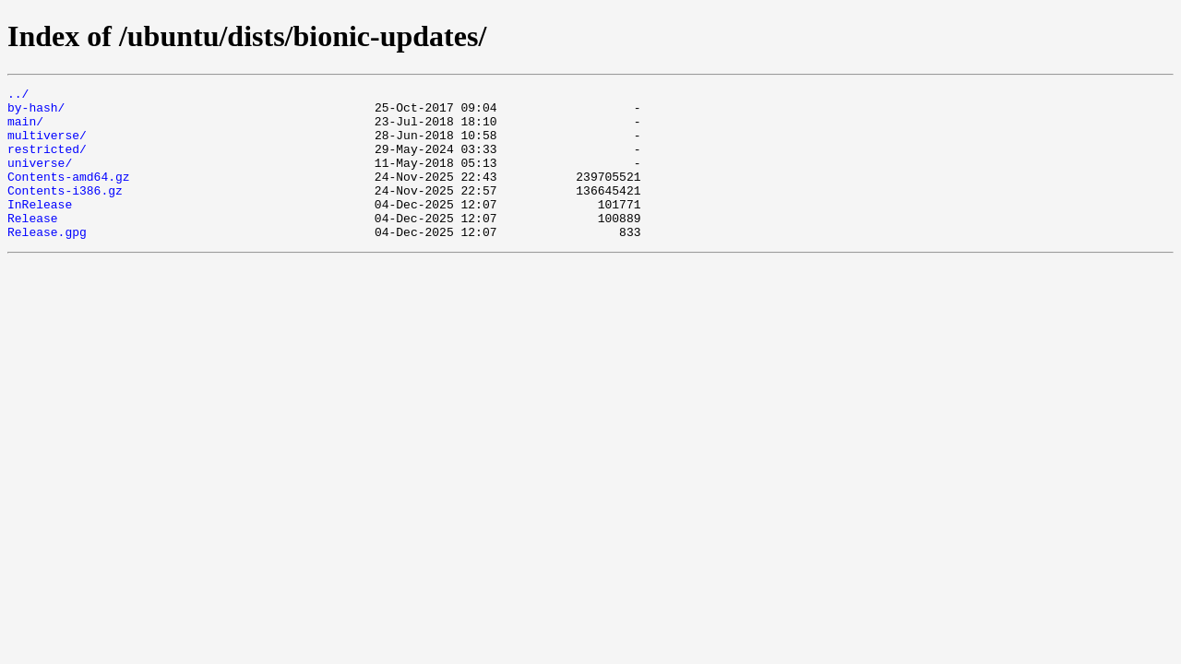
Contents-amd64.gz (68, 195)
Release (32, 245)
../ (18, 96)
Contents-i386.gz (65, 212)
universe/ (39, 179)
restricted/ (47, 162)
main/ (25, 129)
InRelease (39, 228)
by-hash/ (36, 112)
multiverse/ (47, 145)
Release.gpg (47, 262)
